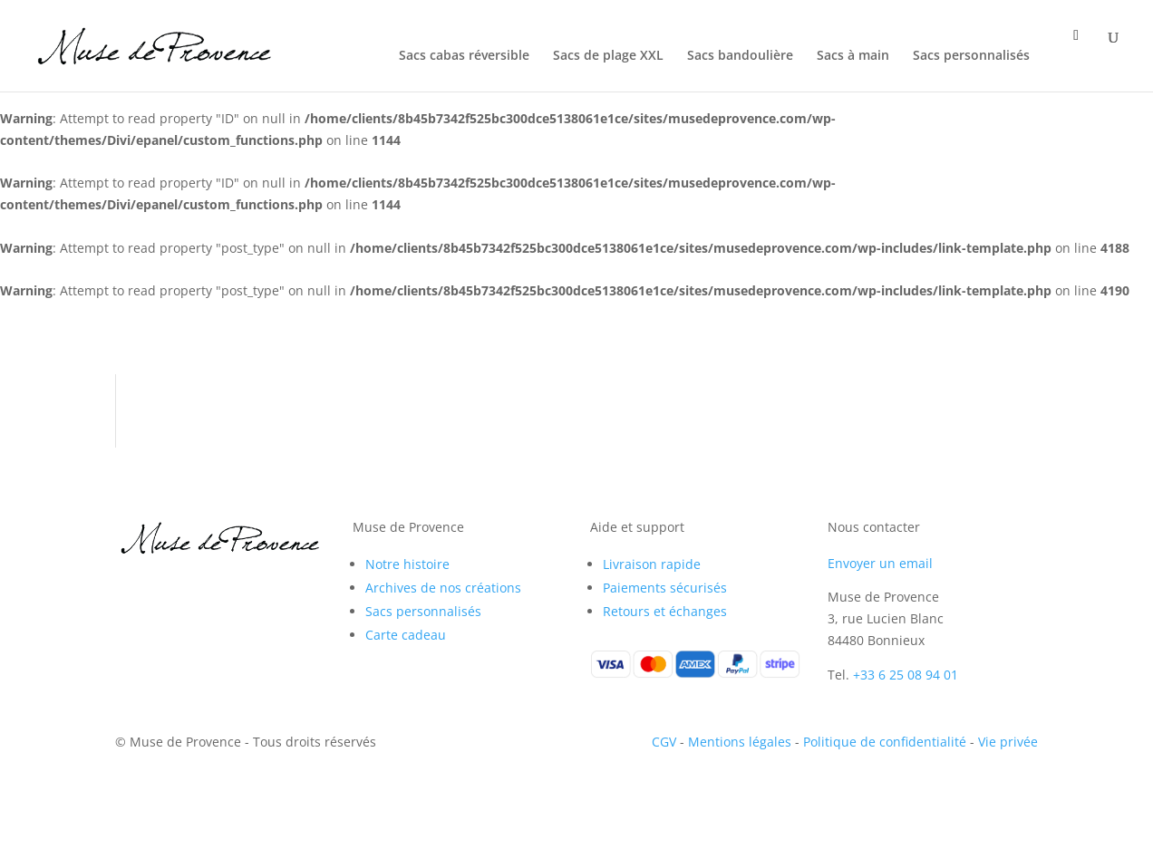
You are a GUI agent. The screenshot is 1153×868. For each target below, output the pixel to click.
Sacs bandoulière (740, 56)
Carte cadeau (405, 634)
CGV (664, 741)
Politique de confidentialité (884, 741)
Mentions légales (739, 741)
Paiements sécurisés (665, 587)
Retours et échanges (665, 611)
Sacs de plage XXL (608, 56)
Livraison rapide (652, 564)
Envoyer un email (880, 563)
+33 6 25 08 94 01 (905, 674)
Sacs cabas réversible (464, 56)
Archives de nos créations (443, 587)
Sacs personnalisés (971, 56)
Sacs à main (853, 56)
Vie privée (1008, 741)
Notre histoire (407, 564)
